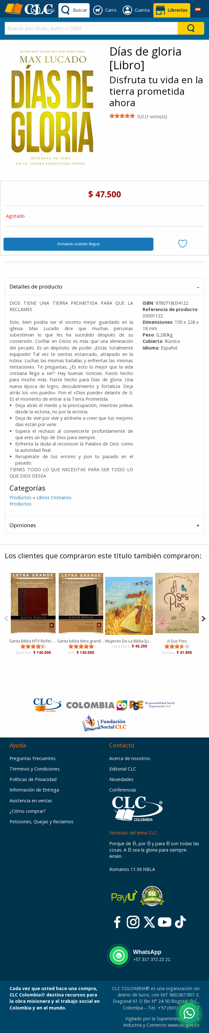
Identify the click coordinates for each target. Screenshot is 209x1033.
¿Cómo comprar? (28, 811)
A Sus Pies (177, 641)
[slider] (122, 115)
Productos (20, 497)
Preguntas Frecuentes (33, 758)
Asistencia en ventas (31, 801)
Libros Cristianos (54, 497)
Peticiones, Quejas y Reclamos (41, 822)
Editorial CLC (122, 769)
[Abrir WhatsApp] (189, 1013)
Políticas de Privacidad (33, 779)
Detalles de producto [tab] (36, 286)
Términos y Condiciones (35, 769)
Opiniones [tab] (23, 525)
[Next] (203, 617)
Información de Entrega (34, 790)
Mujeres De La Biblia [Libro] (129, 641)
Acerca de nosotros (129, 758)
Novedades (121, 779)
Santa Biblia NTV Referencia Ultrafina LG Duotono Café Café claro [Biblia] (33, 641)
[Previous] (6, 617)
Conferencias (122, 790)
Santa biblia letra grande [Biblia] (81, 641)
